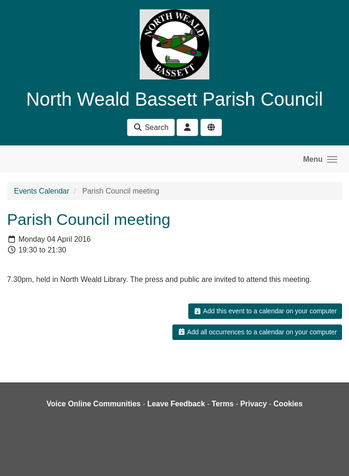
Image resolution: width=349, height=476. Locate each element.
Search (150, 127)
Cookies (287, 404)
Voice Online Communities (93, 404)
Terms (223, 404)
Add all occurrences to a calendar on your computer (257, 332)
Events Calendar (41, 191)
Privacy (253, 404)
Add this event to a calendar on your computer (265, 311)
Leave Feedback (176, 404)
